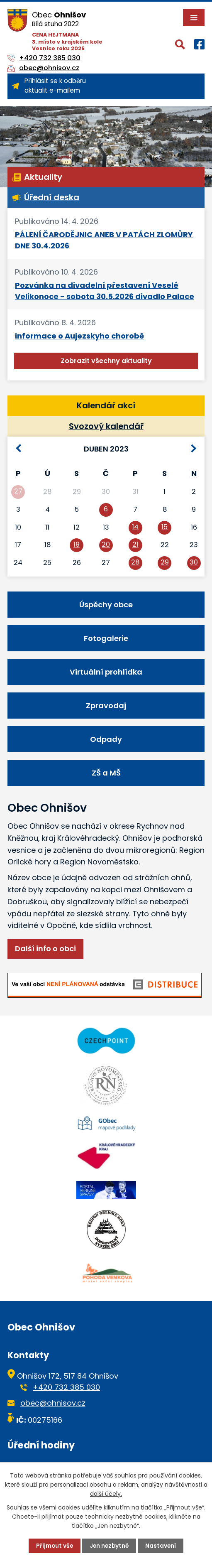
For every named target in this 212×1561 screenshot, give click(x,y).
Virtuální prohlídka (106, 672)
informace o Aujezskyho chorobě (79, 336)
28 (135, 562)
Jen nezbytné (109, 1545)
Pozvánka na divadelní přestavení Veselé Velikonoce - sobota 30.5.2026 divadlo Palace (104, 291)
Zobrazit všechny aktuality (106, 361)
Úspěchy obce (106, 604)
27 (18, 491)
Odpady (106, 739)
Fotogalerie (106, 638)
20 (106, 544)
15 (164, 527)
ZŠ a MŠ (106, 773)
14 (135, 527)
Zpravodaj (106, 705)
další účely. (106, 1494)
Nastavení (162, 1545)
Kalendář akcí (106, 405)
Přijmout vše (54, 1545)
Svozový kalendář (106, 426)
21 (135, 544)
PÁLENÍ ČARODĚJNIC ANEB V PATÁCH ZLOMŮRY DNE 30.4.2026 (104, 240)
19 (76, 544)
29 (165, 562)
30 (194, 562)
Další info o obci (45, 948)
